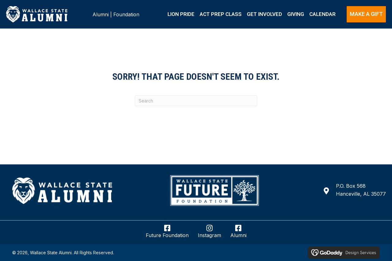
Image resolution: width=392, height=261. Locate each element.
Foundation (126, 14)
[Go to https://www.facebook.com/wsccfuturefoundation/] (167, 234)
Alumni (100, 14)
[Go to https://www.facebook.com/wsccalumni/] (238, 234)
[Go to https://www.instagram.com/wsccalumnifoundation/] (209, 234)
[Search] (196, 100)
